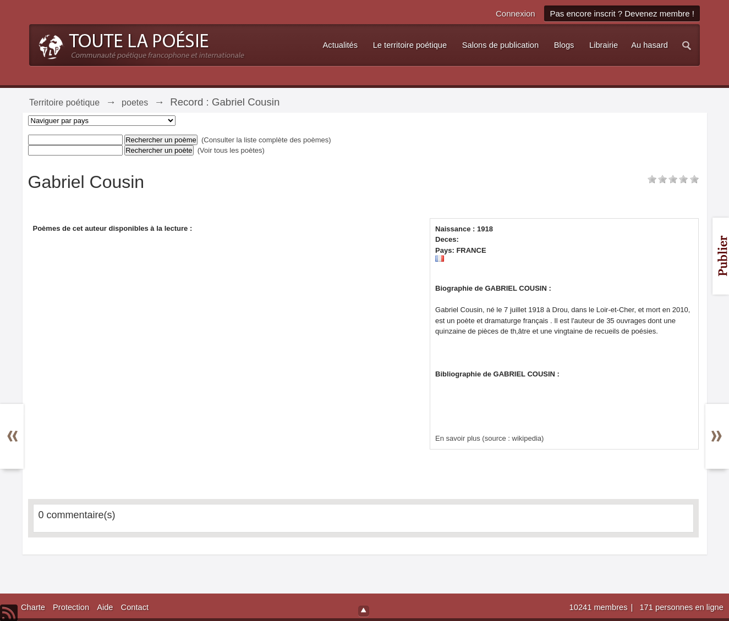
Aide (105, 607)
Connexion (515, 13)
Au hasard (649, 45)
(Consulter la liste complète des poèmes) (266, 140)
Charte (33, 607)
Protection (71, 607)
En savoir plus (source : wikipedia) (489, 438)
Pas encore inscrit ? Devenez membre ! (622, 13)
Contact (135, 607)
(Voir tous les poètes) (231, 150)
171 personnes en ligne (681, 607)
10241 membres (599, 607)
